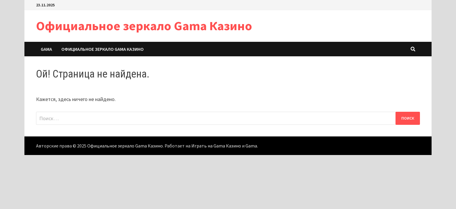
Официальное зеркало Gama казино (102, 49)
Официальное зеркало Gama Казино (144, 26)
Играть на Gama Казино (216, 146)
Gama (46, 49)
